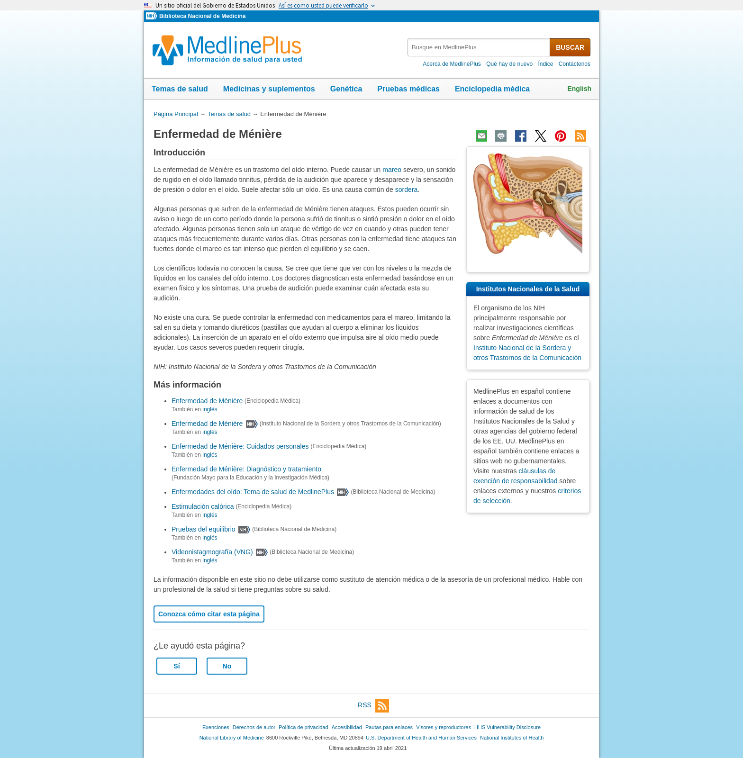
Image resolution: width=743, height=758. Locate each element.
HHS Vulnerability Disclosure (507, 727)
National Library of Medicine (231, 737)
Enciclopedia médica (492, 89)
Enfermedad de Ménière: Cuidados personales (240, 446)
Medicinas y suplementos (269, 89)
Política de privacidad (303, 727)
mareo (391, 169)
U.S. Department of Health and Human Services (421, 737)
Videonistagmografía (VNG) (212, 552)
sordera (406, 189)
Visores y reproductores (443, 727)
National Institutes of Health (512, 737)
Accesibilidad (347, 727)
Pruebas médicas (408, 89)
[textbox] (479, 47)
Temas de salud (180, 89)
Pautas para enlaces (389, 727)
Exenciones (215, 727)
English (579, 88)
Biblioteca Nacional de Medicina (202, 16)
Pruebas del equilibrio (204, 529)
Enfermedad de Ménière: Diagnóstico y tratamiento (246, 469)
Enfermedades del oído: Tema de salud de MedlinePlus (253, 492)
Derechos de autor (254, 727)
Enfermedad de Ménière (207, 401)
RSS (373, 706)
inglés (209, 409)
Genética (346, 89)
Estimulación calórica (203, 506)
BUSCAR (570, 47)
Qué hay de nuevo (509, 64)
